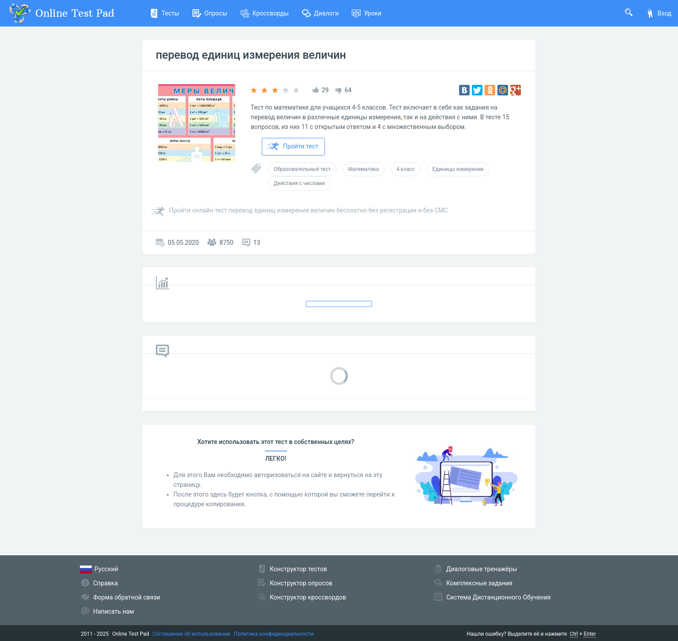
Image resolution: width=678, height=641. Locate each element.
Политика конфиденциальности (274, 634)
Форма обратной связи (126, 597)
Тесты (164, 13)
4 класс (405, 169)
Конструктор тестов (298, 569)
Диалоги (320, 13)
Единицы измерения (458, 169)
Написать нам (113, 611)
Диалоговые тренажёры (481, 569)
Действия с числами (299, 183)
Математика (363, 169)
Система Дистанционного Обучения (498, 597)
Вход (658, 13)
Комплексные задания (479, 583)
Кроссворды (265, 13)
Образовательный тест (302, 169)
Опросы (209, 13)
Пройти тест (292, 146)
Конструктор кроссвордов (308, 597)
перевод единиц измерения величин (251, 55)
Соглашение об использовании (191, 634)
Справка (105, 583)
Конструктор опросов (301, 583)
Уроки (366, 13)
